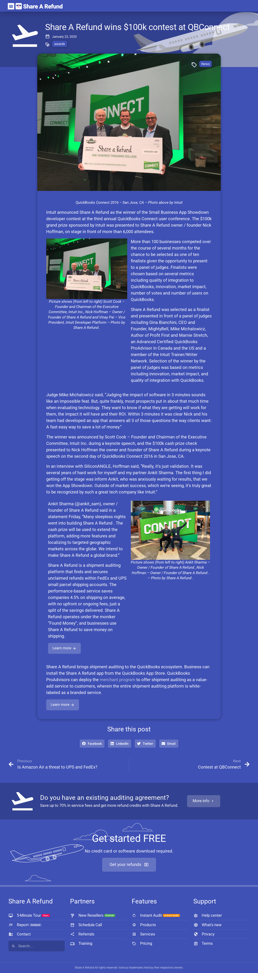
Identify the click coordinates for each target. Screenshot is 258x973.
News (205, 64)
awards (59, 44)
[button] (92, 744)
